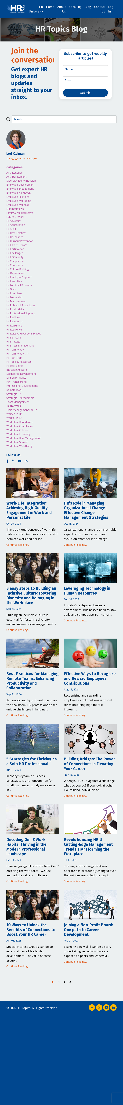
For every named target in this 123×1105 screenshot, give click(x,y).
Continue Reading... (17, 589)
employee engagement (22, 191)
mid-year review (17, 408)
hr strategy (14, 367)
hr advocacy (14, 228)
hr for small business (21, 302)
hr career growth (18, 256)
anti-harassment (18, 177)
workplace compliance (22, 463)
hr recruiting (15, 348)
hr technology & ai (19, 380)
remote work (15, 422)
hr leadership (16, 316)
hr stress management (22, 371)
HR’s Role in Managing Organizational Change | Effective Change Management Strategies (89, 556)
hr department (17, 288)
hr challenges (15, 265)
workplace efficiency (20, 473)
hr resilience (15, 353)
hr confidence (16, 279)
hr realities (14, 339)
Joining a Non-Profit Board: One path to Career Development (86, 1018)
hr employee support (21, 293)
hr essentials (15, 297)
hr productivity (16, 330)
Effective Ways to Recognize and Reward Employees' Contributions (88, 743)
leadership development (23, 403)
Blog (88, 6)
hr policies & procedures (23, 325)
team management (19, 436)
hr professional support (23, 334)
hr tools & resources (21, 390)
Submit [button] (85, 93)
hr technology (16, 376)
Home (50, 6)
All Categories (15, 173)
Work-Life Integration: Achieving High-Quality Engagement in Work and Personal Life (31, 553)
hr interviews (15, 311)
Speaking (75, 6)
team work (14, 440)
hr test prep (15, 385)
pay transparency (18, 413)
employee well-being (20, 205)
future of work (17, 224)
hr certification (17, 260)
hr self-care (14, 362)
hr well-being (15, 394)
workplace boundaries (21, 459)
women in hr (15, 450)
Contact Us (99, 9)
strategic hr (14, 426)
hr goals (12, 307)
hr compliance (16, 274)
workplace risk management (26, 477)
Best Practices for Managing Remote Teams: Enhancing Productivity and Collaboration (26, 746)
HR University (36, 9)
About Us (61, 9)
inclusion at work (18, 399)
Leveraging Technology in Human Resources (89, 642)
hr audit (12, 237)
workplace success (19, 482)
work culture (15, 454)
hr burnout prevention (22, 251)
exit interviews (16, 214)
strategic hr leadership (22, 431)
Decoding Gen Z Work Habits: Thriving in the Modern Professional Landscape (30, 926)
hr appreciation (17, 233)
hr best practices (18, 242)
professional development (24, 417)
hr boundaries (16, 247)
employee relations (19, 201)
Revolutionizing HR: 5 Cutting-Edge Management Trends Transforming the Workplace (87, 929)
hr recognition (16, 344)
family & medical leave (22, 219)
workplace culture (19, 468)
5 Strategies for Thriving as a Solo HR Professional (29, 835)
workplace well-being (21, 486)
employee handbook (20, 196)
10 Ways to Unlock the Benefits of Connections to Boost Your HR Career (32, 1018)
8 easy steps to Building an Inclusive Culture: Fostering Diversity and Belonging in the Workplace (32, 651)
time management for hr (24, 445)
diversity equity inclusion (23, 182)
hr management (17, 320)
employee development (22, 187)
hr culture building (19, 283)
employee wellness (19, 210)
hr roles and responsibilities (26, 357)
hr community (16, 270)
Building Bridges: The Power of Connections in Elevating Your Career (90, 835)
